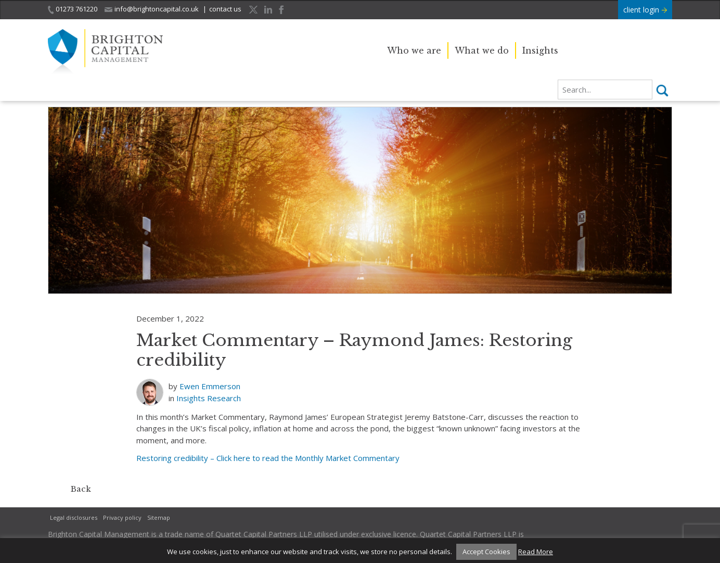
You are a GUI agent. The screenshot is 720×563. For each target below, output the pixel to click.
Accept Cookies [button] (486, 551)
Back (81, 489)
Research (224, 398)
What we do (482, 50)
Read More (535, 551)
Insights (540, 50)
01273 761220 (72, 9)
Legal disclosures (73, 517)
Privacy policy (122, 517)
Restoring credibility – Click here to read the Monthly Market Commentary (268, 458)
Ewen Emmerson (209, 386)
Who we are (414, 50)
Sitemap (158, 517)
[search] (605, 89)
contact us (225, 9)
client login (645, 10)
